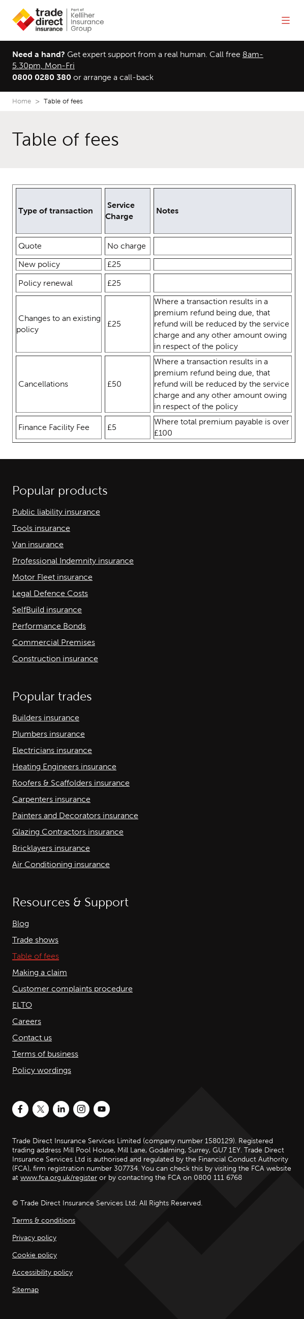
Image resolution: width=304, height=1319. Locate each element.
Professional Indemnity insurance (73, 560)
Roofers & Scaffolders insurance (71, 782)
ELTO (22, 1005)
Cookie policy (34, 1255)
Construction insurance (55, 658)
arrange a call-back (118, 77)
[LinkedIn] (61, 1109)
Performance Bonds (49, 626)
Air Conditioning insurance (61, 864)
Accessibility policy (42, 1272)
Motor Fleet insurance (52, 577)
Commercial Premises (53, 642)
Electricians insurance (52, 750)
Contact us (32, 1037)
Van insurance (38, 544)
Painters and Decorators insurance (75, 815)
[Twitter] (41, 1109)
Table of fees (35, 956)
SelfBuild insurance (47, 609)
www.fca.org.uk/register (58, 1177)
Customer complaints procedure (72, 988)
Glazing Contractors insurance (68, 831)
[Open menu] (286, 20)
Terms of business (45, 1053)
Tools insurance (41, 528)
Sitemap (25, 1290)
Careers (26, 1021)
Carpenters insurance (51, 799)
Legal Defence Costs (50, 593)
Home (21, 101)
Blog (20, 923)
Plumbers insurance (48, 734)
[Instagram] (81, 1109)
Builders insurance (45, 717)
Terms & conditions (43, 1220)
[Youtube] (102, 1109)
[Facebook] (20, 1109)
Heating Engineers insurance (64, 766)
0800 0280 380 (41, 77)
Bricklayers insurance (51, 848)
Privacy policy (34, 1238)
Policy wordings (41, 1070)
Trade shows (35, 939)
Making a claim (39, 972)
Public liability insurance (56, 511)
